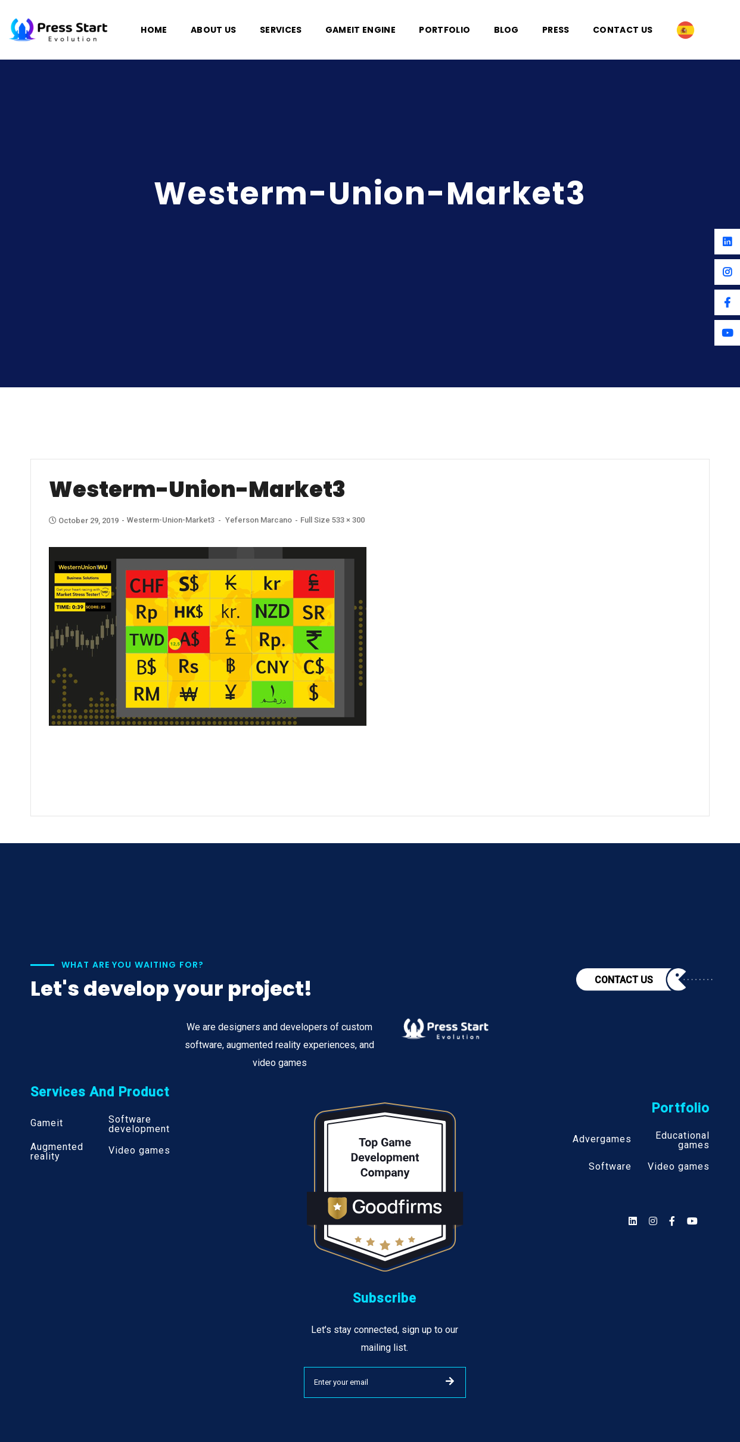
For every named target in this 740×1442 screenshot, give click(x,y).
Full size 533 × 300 (332, 519)
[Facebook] (727, 302)
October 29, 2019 (84, 520)
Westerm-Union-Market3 (170, 519)
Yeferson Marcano (258, 519)
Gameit (46, 1123)
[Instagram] (727, 272)
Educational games (682, 1140)
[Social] (692, 1221)
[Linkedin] (727, 242)
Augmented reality (56, 1151)
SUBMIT (450, 1381)
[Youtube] (727, 333)
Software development (139, 1124)
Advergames (602, 1139)
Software (610, 1166)
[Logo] (58, 29)
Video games (139, 1150)
